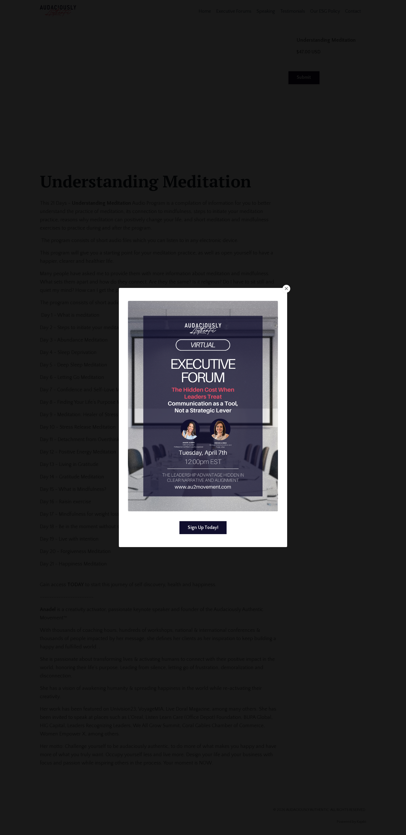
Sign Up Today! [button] (203, 527)
